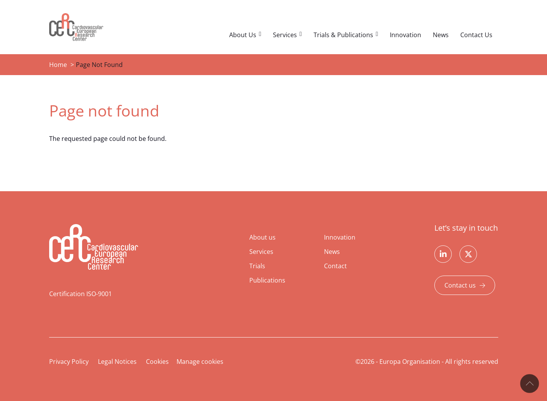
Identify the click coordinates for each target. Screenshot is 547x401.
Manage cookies (200, 361)
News (441, 35)
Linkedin (443, 254)
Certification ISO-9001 (80, 294)
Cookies (157, 361)
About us (262, 237)
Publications (267, 280)
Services (285, 35)
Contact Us (476, 35)
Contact (335, 266)
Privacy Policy (69, 361)
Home (58, 64)
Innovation (405, 35)
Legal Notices (117, 361)
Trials (257, 266)
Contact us (460, 285)
